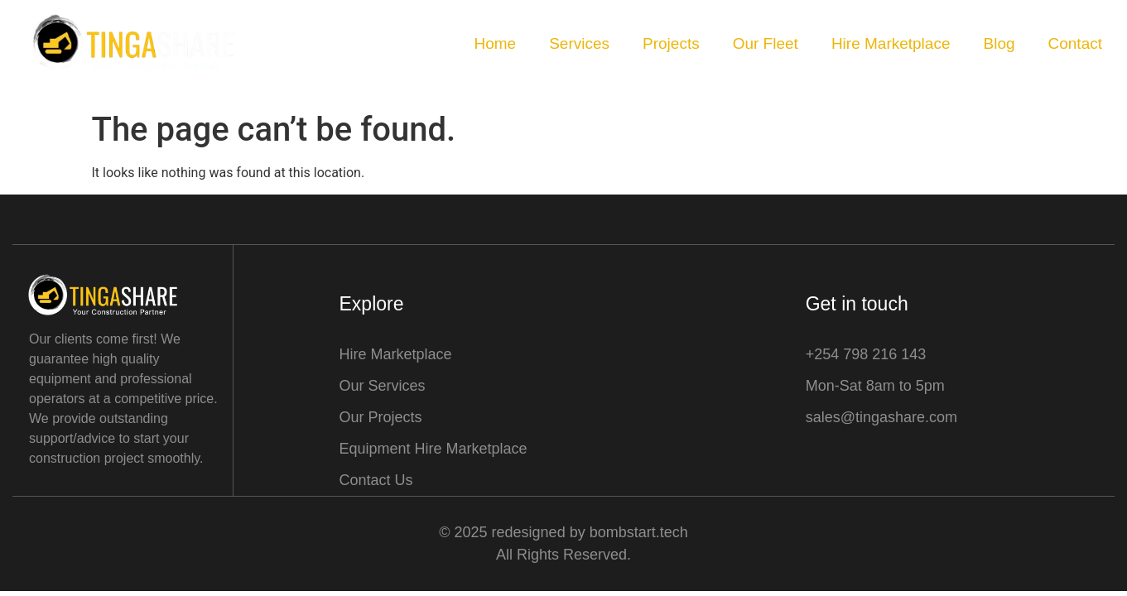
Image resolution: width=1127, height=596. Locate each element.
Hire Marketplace (891, 43)
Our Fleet (765, 43)
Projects (671, 43)
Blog (998, 43)
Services (579, 43)
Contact (1075, 43)
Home (495, 43)
